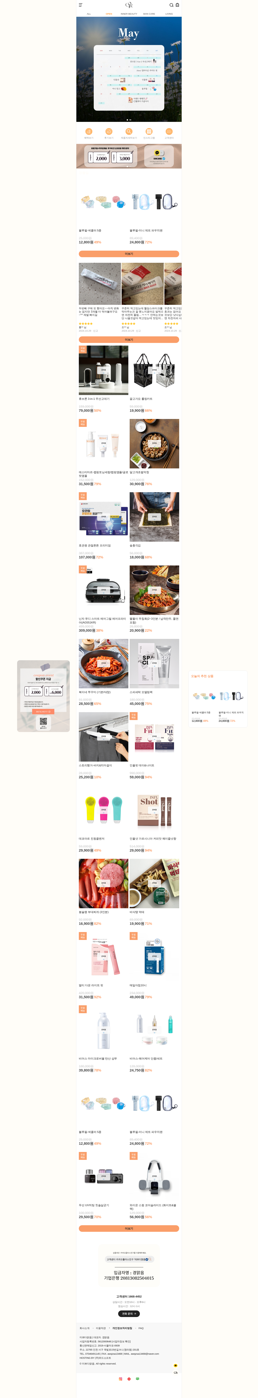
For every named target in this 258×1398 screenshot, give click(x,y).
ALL (89, 14)
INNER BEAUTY (129, 14)
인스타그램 (149, 138)
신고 (95, 330)
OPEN (109, 14)
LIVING (169, 14)
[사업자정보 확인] (121, 1341)
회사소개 (85, 1328)
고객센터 (169, 138)
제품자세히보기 (129, 138)
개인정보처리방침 (122, 1328)
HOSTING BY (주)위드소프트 (95, 1357)
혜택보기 (88, 138)
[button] (127, 120)
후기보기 (109, 138)
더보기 (129, 253)
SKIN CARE (149, 14)
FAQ (141, 1328)
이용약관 (101, 1328)
